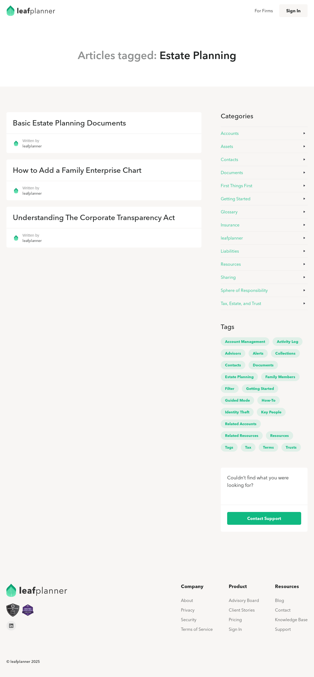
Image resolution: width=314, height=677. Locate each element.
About (187, 600)
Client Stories (242, 610)
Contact (282, 610)
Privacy (188, 610)
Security (188, 619)
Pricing (235, 619)
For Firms (264, 10)
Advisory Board (244, 600)
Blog (279, 600)
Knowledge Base (291, 619)
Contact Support (264, 518)
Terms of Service (197, 629)
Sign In (293, 10)
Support (283, 629)
